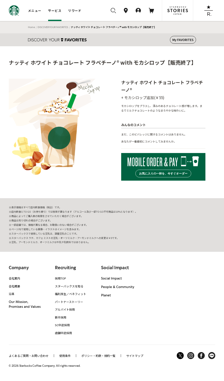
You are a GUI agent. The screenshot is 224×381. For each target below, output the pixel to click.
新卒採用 (60, 317)
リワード (75, 10)
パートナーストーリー (69, 302)
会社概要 (14, 286)
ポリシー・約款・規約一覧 (98, 356)
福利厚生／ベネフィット (70, 294)
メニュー (35, 10)
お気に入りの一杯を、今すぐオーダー (163, 173)
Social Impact (111, 278)
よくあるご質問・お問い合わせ (29, 356)
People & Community (117, 287)
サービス (55, 10)
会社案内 (14, 278)
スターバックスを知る (69, 286)
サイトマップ (134, 356)
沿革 (11, 294)
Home (31, 27)
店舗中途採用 (63, 333)
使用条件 (65, 356)
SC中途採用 (62, 325)
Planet (106, 295)
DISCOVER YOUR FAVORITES (53, 27)
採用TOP (60, 278)
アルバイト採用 (65, 309)
